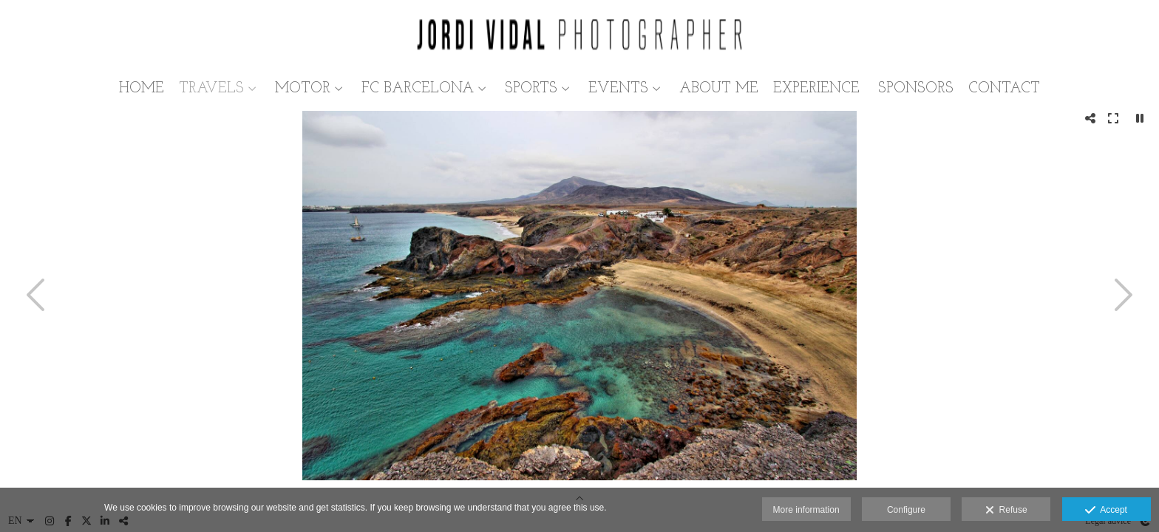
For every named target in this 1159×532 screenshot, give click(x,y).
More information (806, 510)
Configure (906, 510)
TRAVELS (211, 88)
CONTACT (1004, 88)
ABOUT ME (718, 88)
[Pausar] (1140, 118)
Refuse (1006, 510)
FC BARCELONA (417, 88)
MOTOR (302, 88)
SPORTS (531, 88)
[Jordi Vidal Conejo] (579, 35)
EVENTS (618, 88)
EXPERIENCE (816, 88)
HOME (141, 88)
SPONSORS (916, 88)
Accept (1106, 510)
